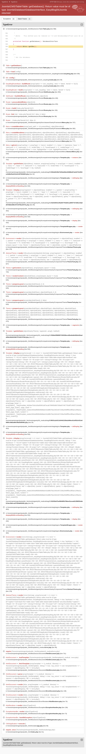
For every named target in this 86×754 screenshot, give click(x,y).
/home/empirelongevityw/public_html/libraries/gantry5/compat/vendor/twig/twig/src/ (38, 157)
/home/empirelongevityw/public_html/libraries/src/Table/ (28, 29)
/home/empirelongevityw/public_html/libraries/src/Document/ (33, 653)
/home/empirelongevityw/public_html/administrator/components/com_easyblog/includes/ (40, 74)
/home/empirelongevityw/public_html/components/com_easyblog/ (32, 80)
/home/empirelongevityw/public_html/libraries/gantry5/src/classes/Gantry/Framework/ (38, 122)
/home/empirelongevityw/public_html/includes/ (25, 726)
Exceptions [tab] (9, 19)
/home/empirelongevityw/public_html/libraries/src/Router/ (31, 92)
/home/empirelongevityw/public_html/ (23, 732)
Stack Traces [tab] (24, 19)
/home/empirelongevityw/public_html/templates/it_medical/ (29, 647)
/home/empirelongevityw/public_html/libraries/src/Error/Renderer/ (34, 701)
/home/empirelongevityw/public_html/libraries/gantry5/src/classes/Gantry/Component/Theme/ (44, 247)
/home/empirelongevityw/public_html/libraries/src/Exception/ (34, 707)
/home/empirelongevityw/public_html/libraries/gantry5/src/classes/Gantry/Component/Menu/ (43, 151)
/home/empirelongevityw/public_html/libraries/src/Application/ (34, 720)
